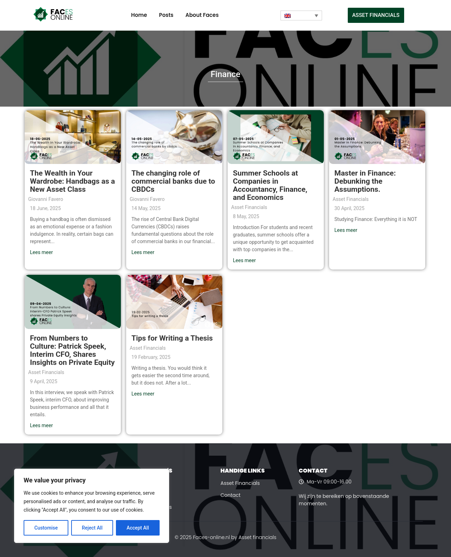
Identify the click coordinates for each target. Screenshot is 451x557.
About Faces (201, 15)
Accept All (137, 528)
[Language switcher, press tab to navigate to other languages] (301, 15)
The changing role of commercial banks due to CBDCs (173, 181)
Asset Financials (240, 483)
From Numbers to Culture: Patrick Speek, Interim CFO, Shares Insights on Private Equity (72, 350)
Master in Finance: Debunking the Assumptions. (365, 181)
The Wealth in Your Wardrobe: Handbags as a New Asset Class (72, 181)
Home (139, 15)
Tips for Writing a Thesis (172, 338)
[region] (91, 506)
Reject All (92, 528)
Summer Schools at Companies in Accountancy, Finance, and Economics (270, 185)
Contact (231, 495)
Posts (166, 15)
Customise (46, 528)
